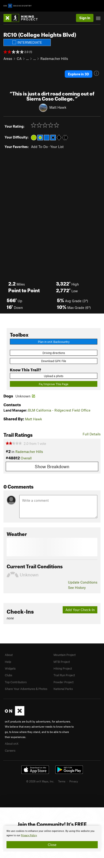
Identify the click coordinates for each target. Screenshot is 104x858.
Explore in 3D (78, 74)
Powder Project (63, 682)
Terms (61, 781)
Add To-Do (39, 147)
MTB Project (61, 662)
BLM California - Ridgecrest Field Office (59, 410)
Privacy (73, 781)
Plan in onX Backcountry (54, 342)
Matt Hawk (57, 107)
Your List (57, 147)
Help (8, 662)
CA (19, 58)
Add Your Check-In (80, 610)
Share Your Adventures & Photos (26, 689)
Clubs (8, 675)
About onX (12, 743)
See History (77, 587)
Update (82, 582)
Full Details (92, 434)
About (9, 655)
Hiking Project (62, 668)
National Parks (63, 689)
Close (52, 845)
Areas (7, 58)
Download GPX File (53, 361)
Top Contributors (16, 682)
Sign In (84, 18)
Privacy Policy (29, 835)
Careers (10, 750)
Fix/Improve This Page (53, 384)
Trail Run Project (64, 675)
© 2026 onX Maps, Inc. (40, 781)
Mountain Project (64, 655)
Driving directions (53, 353)
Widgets (10, 668)
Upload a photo (53, 376)
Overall (26, 458)
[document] (52, 838)
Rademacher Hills (54, 58)
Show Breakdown (52, 466)
